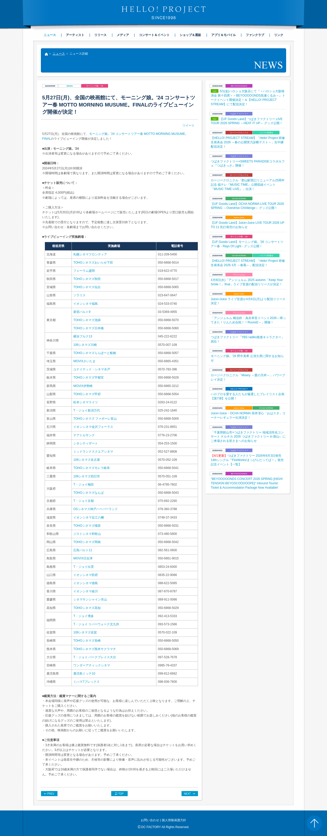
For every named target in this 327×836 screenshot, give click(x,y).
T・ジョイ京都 (83, 501)
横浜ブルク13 (82, 336)
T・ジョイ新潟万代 (86, 410)
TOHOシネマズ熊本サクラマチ (94, 649)
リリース (100, 35)
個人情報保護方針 (174, 820)
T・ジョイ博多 (83, 616)
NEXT (187, 793)
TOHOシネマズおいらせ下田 (93, 262)
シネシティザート (85, 443)
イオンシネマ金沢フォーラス (93, 427)
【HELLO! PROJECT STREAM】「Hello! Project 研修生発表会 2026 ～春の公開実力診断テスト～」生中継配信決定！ (248, 142)
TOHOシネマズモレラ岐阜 (91, 468)
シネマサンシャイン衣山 (90, 599)
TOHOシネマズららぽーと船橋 (94, 353)
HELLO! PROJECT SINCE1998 (163, 12)
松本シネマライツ (85, 402)
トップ (46, 55)
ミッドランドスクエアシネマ (93, 451)
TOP (120, 793)
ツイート (188, 125)
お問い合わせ (150, 820)
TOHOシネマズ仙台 (86, 287)
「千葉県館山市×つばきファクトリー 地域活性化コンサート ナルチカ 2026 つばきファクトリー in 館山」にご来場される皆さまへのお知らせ (248, 437)
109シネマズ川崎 (85, 345)
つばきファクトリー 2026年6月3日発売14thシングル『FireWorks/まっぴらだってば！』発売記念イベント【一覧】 (247, 460)
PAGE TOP (314, 823)
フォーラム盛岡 (84, 271)
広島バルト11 (82, 550)
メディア (123, 35)
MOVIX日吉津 (82, 558)
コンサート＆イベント (154, 35)
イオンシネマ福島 (85, 303)
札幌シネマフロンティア (90, 254)
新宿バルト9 (81, 312)
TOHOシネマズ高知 (86, 608)
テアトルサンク (84, 435)
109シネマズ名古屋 (86, 460)
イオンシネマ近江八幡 (88, 517)
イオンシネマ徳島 (85, 583)
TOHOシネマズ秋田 (86, 279)
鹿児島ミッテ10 (84, 673)
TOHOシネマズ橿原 (86, 525)
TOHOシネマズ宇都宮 (88, 377)
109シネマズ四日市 (86, 476)
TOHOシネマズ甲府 (86, 394)
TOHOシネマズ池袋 (86, 320)
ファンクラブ (255, 35)
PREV (50, 793)
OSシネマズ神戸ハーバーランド (95, 509)
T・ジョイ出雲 (83, 567)
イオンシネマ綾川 (85, 591)
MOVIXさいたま (84, 361)
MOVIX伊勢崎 (82, 386)
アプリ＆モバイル (223, 35)
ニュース (59, 53)
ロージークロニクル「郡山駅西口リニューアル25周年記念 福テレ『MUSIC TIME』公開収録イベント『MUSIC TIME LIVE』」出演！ (248, 185)
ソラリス (79, 295)
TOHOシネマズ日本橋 (88, 328)
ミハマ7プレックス (86, 682)
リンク (278, 35)
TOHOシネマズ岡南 (86, 542)
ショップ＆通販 (190, 35)
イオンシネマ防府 (85, 575)
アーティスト (75, 35)
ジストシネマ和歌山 (87, 534)
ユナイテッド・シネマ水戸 (91, 369)
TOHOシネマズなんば (88, 492)
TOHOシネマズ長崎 (86, 640)
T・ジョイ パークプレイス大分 (94, 657)
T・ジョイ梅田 (83, 484)
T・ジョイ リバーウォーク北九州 (96, 624)
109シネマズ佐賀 (85, 632)
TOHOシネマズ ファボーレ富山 (95, 418)
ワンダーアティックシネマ (91, 665)
